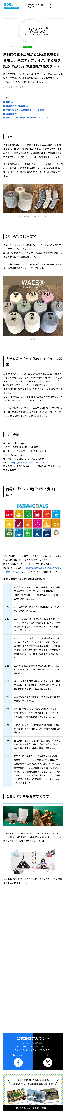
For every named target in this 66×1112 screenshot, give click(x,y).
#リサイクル (8, 87)
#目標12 (19, 87)
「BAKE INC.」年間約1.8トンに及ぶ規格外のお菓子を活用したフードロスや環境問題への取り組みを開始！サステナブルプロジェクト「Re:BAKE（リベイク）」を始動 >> (33, 837)
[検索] (51, 6)
